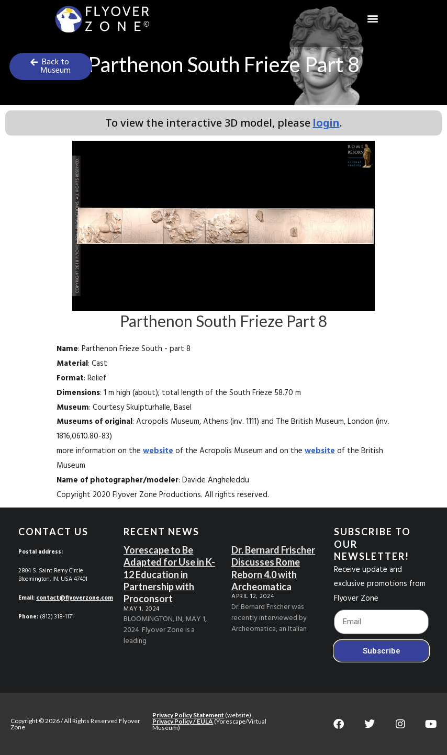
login (326, 123)
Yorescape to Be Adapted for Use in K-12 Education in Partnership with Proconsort (169, 574)
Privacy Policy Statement (188, 715)
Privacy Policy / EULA (182, 721)
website (158, 451)
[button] (373, 18)
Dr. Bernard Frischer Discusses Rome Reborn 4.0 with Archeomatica (273, 568)
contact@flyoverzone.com (74, 598)
